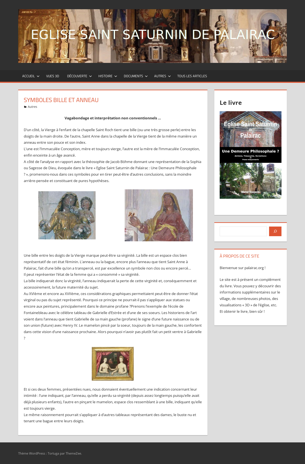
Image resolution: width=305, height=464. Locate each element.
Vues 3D (52, 76)
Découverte (79, 76)
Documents (136, 76)
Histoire (107, 76)
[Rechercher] (275, 231)
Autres (162, 76)
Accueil (31, 76)
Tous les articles (192, 76)
